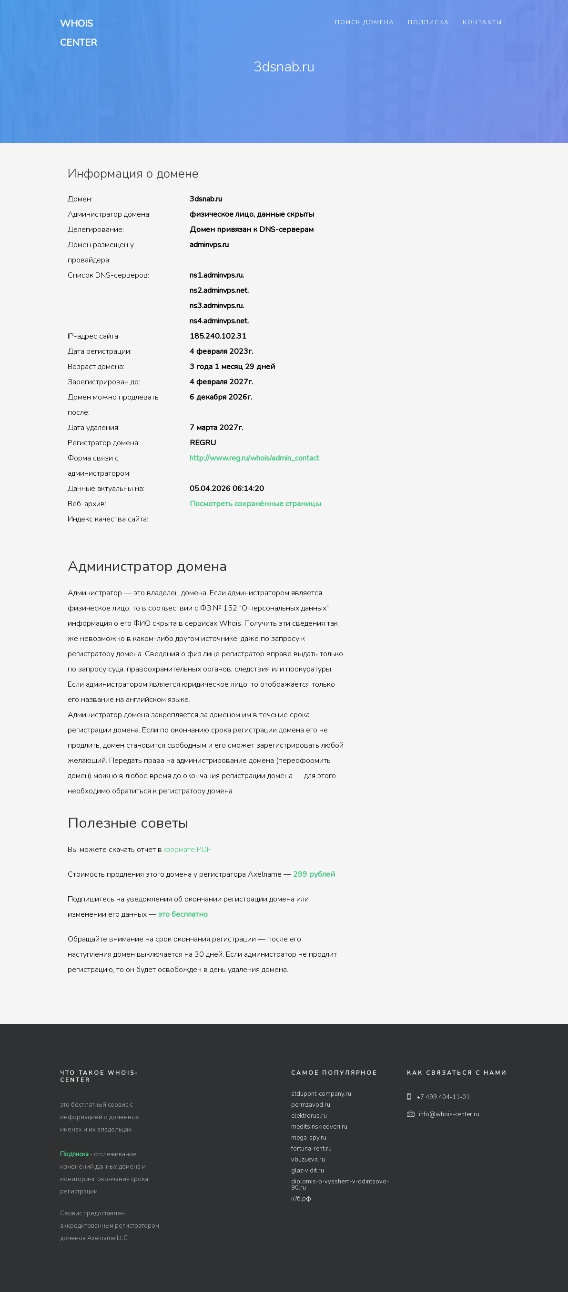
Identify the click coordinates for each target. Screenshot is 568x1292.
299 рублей (314, 874)
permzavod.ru (310, 1105)
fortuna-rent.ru (311, 1148)
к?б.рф (301, 1198)
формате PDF (187, 849)
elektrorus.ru (309, 1116)
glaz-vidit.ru (307, 1170)
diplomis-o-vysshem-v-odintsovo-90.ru (340, 1184)
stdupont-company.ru (321, 1094)
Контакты (482, 22)
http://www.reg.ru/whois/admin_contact (254, 458)
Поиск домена (365, 22)
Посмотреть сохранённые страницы (255, 504)
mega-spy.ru (308, 1137)
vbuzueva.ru (308, 1159)
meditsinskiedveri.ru (319, 1126)
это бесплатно (183, 914)
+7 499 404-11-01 (438, 1097)
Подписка (428, 22)
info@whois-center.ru (443, 1114)
